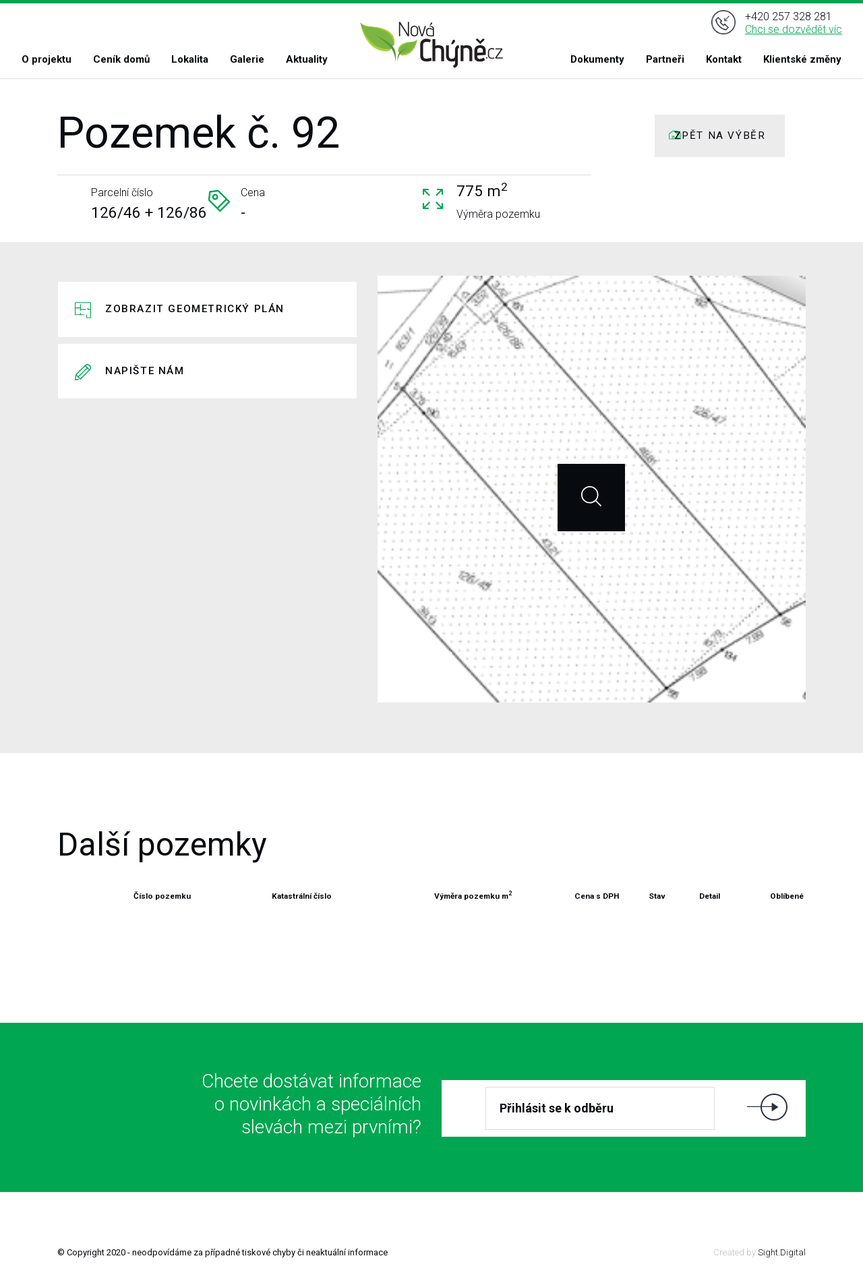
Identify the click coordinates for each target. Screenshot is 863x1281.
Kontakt (724, 59)
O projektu (46, 59)
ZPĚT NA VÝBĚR (720, 135)
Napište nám (145, 371)
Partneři (665, 59)
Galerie (247, 59)
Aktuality (307, 59)
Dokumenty (597, 59)
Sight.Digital (782, 1252)
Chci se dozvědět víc (793, 29)
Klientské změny (802, 59)
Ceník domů (121, 59)
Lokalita (189, 59)
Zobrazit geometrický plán (195, 309)
